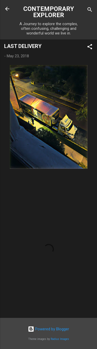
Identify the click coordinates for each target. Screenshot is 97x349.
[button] (90, 48)
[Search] (90, 10)
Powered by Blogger (48, 329)
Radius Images (60, 339)
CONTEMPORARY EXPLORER (48, 12)
